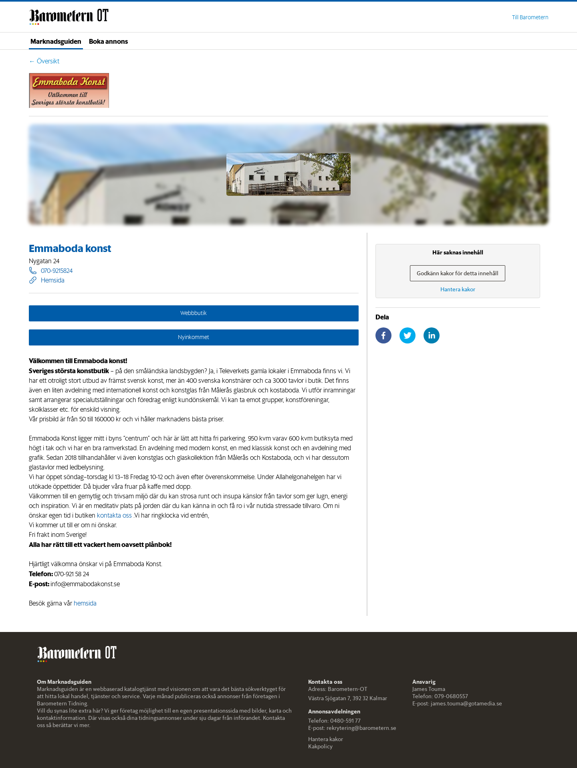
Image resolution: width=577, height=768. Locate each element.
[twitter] (407, 335)
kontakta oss (114, 515)
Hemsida (47, 280)
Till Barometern (530, 17)
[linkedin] (432, 335)
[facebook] (383, 335)
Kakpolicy (320, 746)
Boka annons (108, 41)
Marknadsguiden (55, 41)
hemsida (85, 603)
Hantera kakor (325, 739)
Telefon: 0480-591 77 (334, 720)
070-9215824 (51, 270)
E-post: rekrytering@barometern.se (352, 727)
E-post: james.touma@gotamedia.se (457, 703)
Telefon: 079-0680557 (440, 696)
